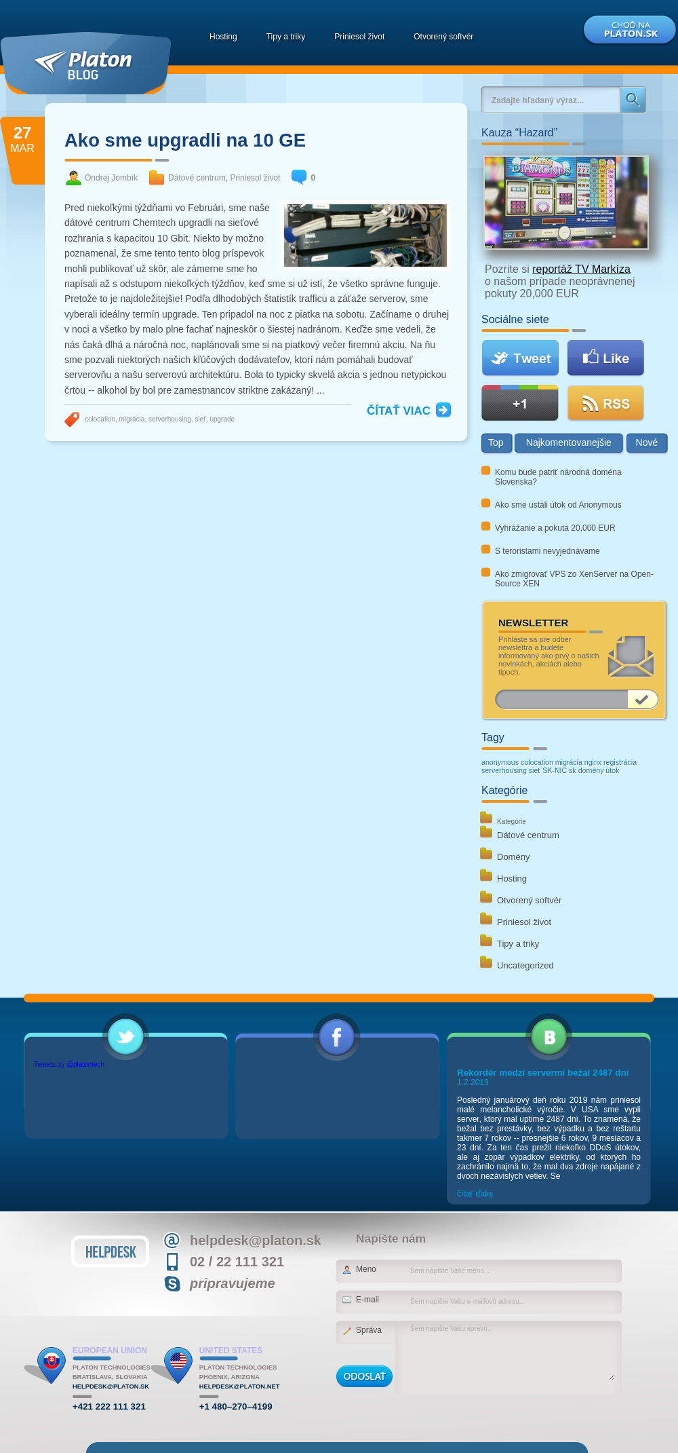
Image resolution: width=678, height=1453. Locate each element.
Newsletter (533, 622)
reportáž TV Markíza (581, 269)
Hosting (223, 36)
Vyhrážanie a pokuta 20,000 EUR (555, 528)
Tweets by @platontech (69, 1064)
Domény (513, 857)
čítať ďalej (475, 1194)
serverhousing (169, 419)
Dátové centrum (197, 178)
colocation (100, 419)
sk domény (586, 770)
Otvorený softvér (443, 36)
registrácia (620, 762)
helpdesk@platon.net (239, 1386)
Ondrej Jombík (111, 178)
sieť (200, 419)
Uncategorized (525, 965)
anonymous (500, 762)
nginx (592, 762)
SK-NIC (554, 770)
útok (612, 770)
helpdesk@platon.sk (111, 1386)
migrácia (132, 419)
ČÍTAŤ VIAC (399, 410)
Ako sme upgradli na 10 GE (185, 140)
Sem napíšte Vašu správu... (512, 1351)
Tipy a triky (286, 36)
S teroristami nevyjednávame (547, 551)
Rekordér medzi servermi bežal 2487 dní (543, 1073)
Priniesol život (359, 36)
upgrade (222, 419)
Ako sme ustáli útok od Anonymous (558, 505)
